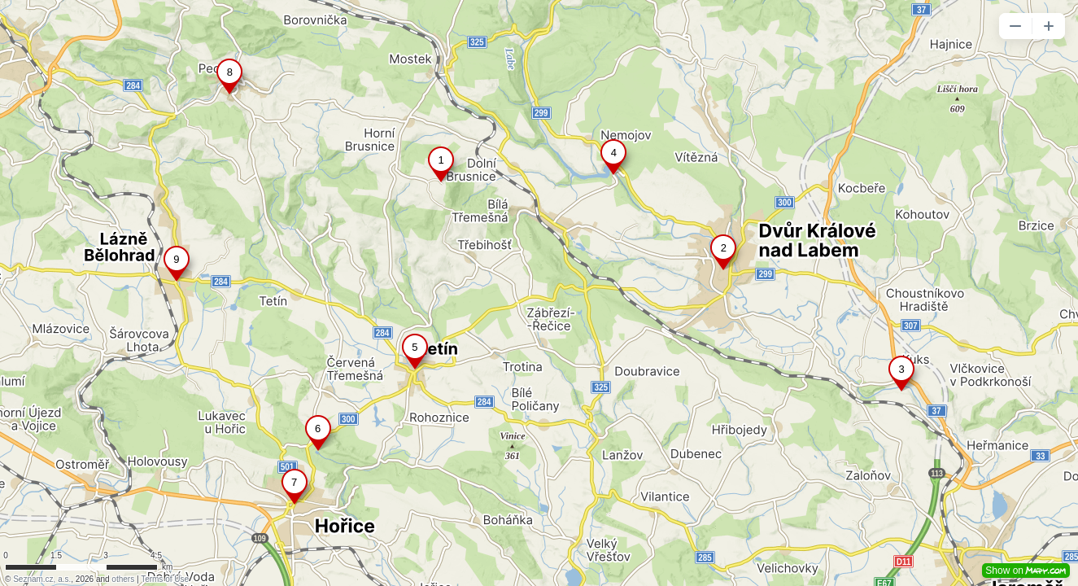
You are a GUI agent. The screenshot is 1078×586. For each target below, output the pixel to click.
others (122, 579)
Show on (1026, 570)
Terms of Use (165, 579)
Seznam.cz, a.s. (42, 579)
